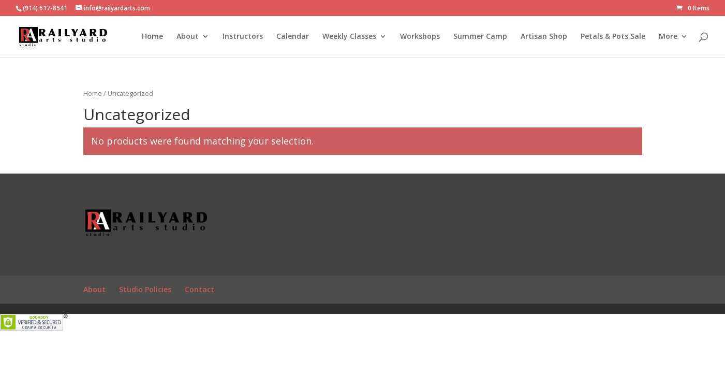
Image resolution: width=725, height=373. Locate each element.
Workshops (420, 37)
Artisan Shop (544, 37)
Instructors (243, 37)
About (187, 37)
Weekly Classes (349, 37)
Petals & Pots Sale (613, 37)
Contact (199, 289)
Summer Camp (480, 37)
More (668, 37)
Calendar (292, 37)
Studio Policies (145, 289)
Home (152, 37)
